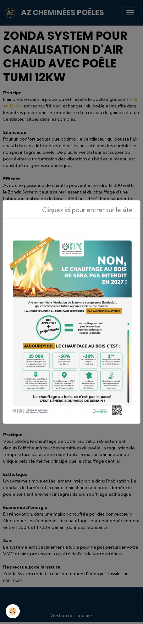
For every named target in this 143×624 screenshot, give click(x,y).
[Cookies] (13, 611)
